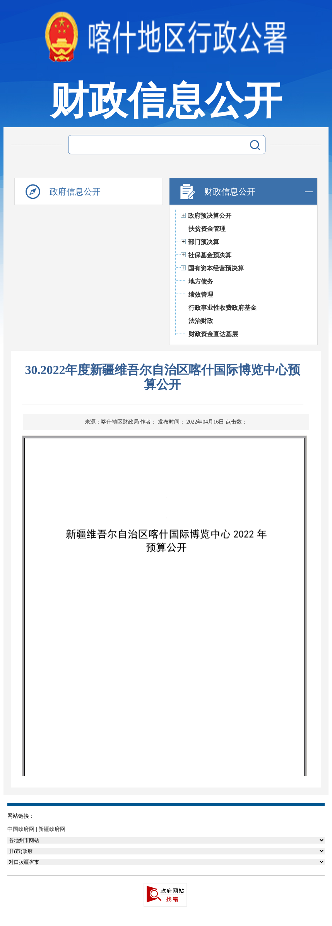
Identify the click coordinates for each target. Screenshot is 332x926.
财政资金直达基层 (213, 334)
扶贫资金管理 (207, 229)
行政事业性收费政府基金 (222, 307)
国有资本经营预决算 (216, 268)
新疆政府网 (51, 829)
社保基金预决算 (209, 255)
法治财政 (200, 321)
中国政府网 (20, 829)
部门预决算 (203, 242)
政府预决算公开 (209, 215)
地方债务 (200, 281)
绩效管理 (200, 294)
